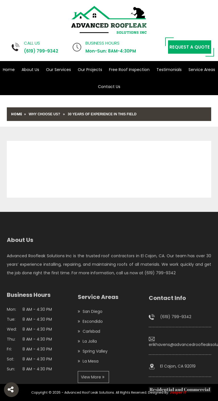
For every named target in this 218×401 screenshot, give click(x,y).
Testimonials (169, 69)
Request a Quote (189, 47)
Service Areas (201, 69)
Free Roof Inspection (129, 69)
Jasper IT (163, 392)
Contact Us (109, 86)
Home (9, 69)
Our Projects (90, 69)
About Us (30, 69)
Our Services (58, 69)
